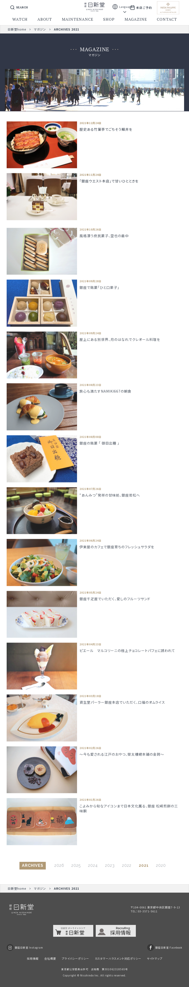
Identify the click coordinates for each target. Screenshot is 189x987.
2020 (161, 865)
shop (109, 19)
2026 (59, 865)
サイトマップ (154, 958)
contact (167, 19)
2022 (126, 865)
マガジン (40, 29)
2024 (93, 865)
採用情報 (33, 958)
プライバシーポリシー (75, 958)
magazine (136, 19)
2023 (110, 865)
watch (20, 19)
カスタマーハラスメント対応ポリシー (118, 958)
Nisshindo (87, 975)
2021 (144, 865)
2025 (76, 865)
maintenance (77, 19)
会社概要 (50, 958)
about (44, 19)
